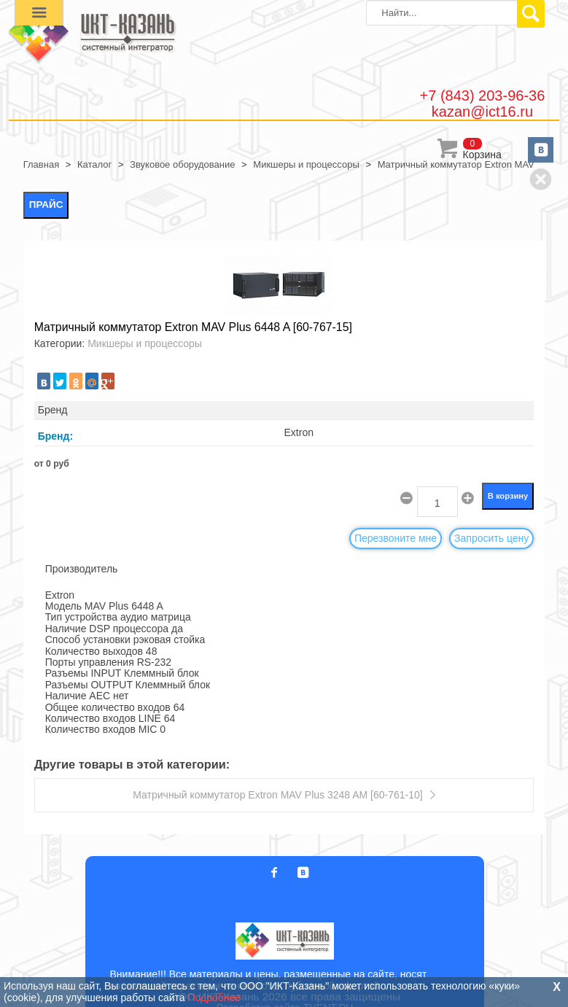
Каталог (94, 164)
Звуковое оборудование (182, 164)
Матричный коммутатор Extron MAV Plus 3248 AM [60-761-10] (277, 795)
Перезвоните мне (395, 538)
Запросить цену (491, 538)
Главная (41, 164)
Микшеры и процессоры (306, 164)
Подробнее (214, 997)
